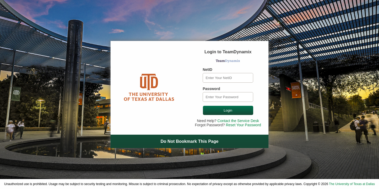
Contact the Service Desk (238, 121)
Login (228, 110)
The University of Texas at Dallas (352, 184)
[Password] (228, 97)
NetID (207, 69)
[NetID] (228, 78)
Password (211, 89)
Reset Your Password (243, 125)
